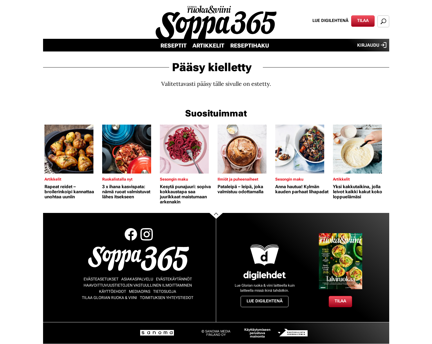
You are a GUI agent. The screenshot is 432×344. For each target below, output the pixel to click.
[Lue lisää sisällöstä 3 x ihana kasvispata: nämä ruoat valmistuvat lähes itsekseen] (129, 149)
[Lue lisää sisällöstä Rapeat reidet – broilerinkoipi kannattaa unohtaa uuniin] (71, 149)
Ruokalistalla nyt (117, 179)
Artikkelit (208, 45)
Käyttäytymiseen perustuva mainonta (257, 333)
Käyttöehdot (112, 291)
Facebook (131, 234)
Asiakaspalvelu (137, 279)
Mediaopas (139, 291)
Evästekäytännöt (174, 279)
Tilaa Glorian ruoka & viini (109, 297)
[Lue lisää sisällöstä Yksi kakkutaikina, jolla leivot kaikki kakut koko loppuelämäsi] (360, 149)
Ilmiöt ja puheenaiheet (238, 179)
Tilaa (363, 20)
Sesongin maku (174, 179)
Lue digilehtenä (330, 20)
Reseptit (173, 45)
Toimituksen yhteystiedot (166, 297)
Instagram (146, 234)
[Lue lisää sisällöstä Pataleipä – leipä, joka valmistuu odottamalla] (245, 149)
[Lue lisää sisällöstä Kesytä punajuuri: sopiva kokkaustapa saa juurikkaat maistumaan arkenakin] (187, 149)
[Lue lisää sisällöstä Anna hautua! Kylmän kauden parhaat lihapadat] (302, 149)
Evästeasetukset (101, 279)
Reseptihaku (249, 45)
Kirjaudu (371, 45)
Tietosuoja (164, 291)
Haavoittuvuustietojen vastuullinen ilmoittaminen (138, 285)
